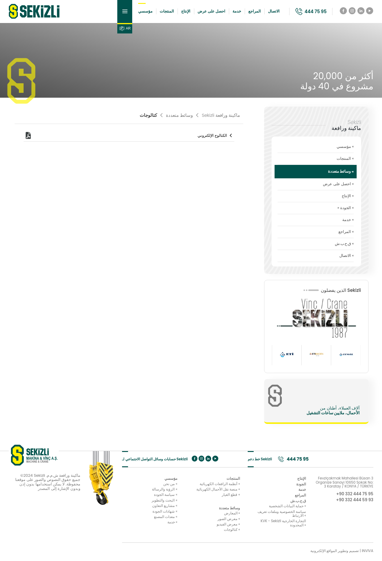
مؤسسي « (345, 147)
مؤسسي (142, 12)
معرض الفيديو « (217, 526)
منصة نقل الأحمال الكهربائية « (207, 491)
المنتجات (163, 12)
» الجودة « (346, 208)
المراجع (251, 12)
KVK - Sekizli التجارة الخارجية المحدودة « (283, 525)
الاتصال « (346, 256)
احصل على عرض (208, 12)
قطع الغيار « (220, 496)
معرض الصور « (218, 521)
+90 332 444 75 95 (354, 495)
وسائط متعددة (176, 116)
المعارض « (221, 515)
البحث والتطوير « (154, 502)
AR (121, 29)
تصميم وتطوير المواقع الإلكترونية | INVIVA (341, 553)
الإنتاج (182, 12)
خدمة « (348, 220)
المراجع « (346, 232)
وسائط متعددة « (341, 172)
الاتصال (270, 12)
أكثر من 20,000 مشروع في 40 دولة (336, 82)
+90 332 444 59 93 (354, 501)
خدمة (233, 12)
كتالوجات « (221, 532)
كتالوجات (148, 116)
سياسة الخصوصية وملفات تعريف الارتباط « (282, 515)
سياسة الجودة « (155, 496)
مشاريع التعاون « (154, 508)
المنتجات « (345, 159)
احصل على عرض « (338, 185)
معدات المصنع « (155, 519)
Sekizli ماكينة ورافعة (218, 116)
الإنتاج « (348, 197)
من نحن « (160, 485)
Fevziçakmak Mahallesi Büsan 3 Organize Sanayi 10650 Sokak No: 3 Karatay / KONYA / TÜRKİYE (344, 484)
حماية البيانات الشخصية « (287, 508)
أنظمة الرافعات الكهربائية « (209, 485)
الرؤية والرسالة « (154, 491)
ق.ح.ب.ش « (344, 244)
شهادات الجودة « (154, 513)
